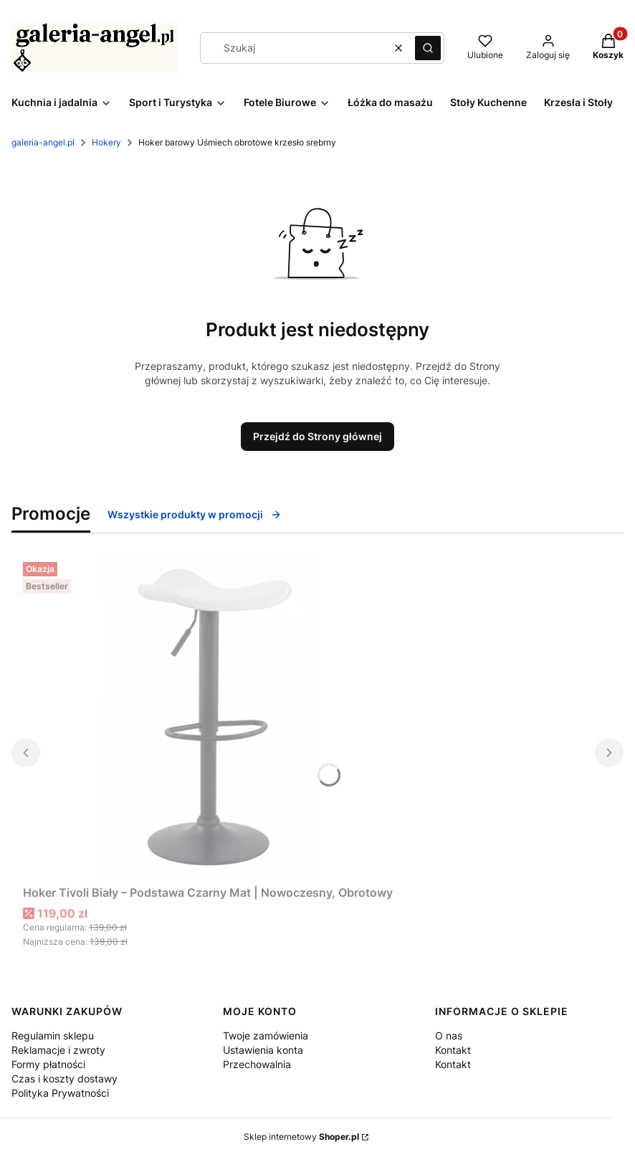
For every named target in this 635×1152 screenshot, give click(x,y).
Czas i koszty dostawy (64, 1078)
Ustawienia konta (263, 1050)
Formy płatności (48, 1064)
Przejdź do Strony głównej (317, 436)
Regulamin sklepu (52, 1035)
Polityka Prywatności (60, 1093)
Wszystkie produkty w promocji (195, 514)
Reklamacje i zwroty (58, 1050)
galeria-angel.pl (43, 142)
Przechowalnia (257, 1064)
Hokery (106, 142)
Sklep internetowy (301, 1136)
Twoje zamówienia (265, 1035)
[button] (428, 48)
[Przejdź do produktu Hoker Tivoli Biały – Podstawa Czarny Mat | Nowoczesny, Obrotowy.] (208, 717)
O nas (448, 1035)
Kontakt (453, 1050)
